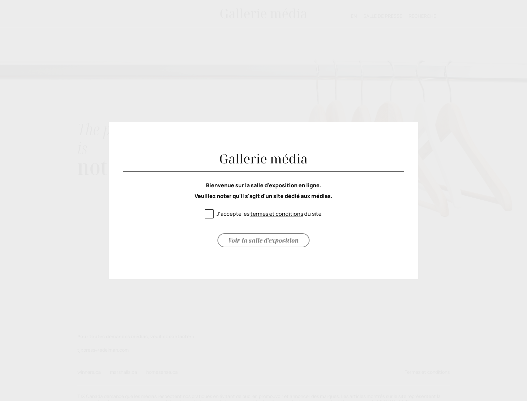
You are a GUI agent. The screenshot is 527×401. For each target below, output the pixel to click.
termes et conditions (276, 213)
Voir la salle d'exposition (263, 240)
